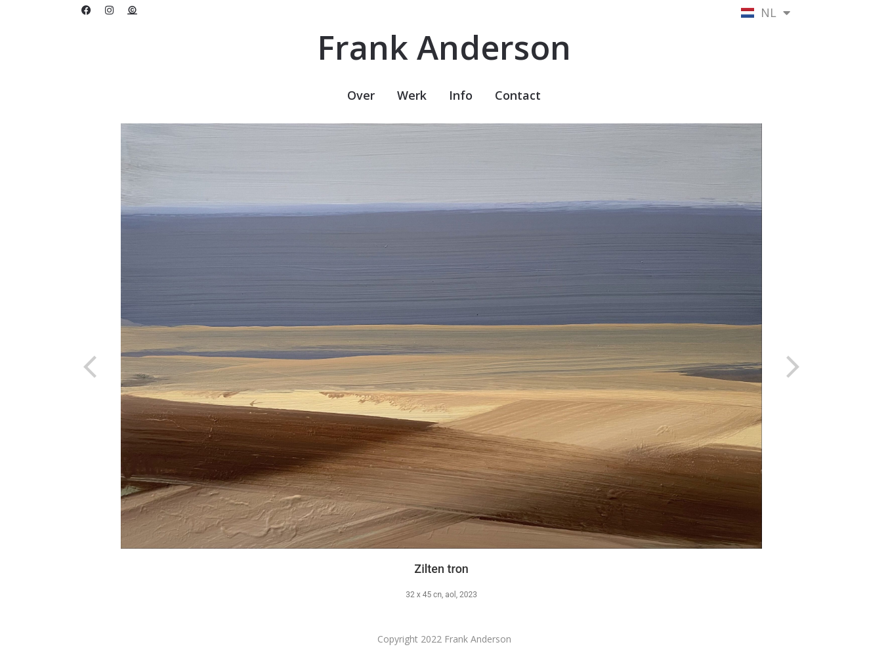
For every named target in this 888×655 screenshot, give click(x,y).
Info (461, 95)
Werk (412, 95)
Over (361, 95)
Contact (518, 95)
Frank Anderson (444, 47)
